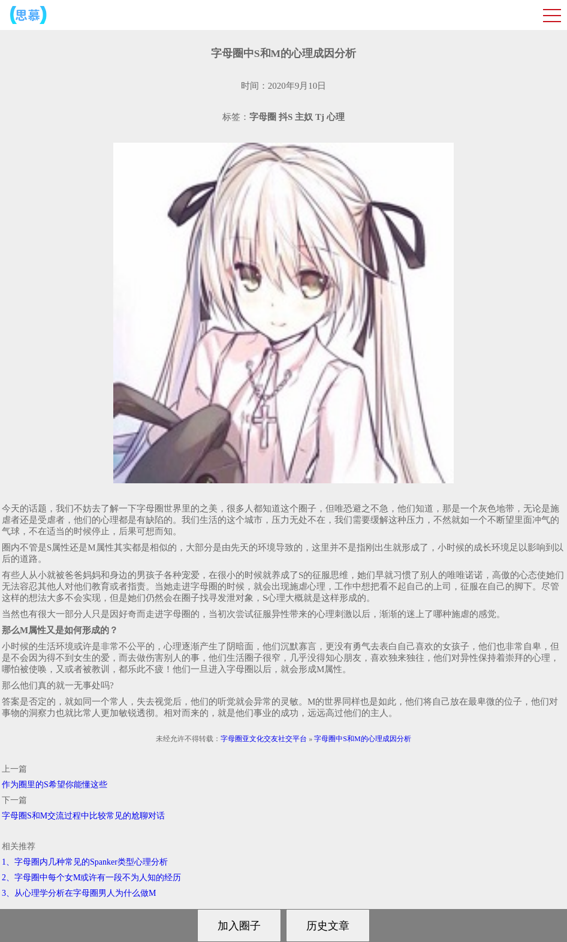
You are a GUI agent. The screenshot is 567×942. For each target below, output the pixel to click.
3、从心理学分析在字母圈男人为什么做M (79, 893)
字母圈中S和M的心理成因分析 (362, 739)
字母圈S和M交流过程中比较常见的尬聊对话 (83, 815)
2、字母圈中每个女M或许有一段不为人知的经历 (91, 877)
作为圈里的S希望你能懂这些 (54, 784)
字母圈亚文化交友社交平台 (264, 739)
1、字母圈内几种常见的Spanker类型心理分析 (85, 861)
